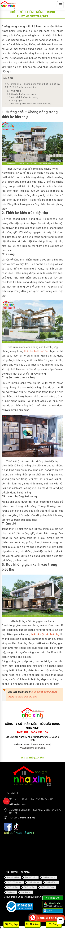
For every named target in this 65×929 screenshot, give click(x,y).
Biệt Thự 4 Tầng (29, 887)
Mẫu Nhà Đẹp (26, 892)
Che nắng (14, 91)
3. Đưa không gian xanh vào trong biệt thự (28, 103)
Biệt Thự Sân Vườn (47, 887)
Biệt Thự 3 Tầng (12, 887)
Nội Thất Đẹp (32, 924)
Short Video (11, 892)
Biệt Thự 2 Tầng (51, 882)
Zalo (47, 911)
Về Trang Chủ (53, 897)
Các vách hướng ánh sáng (22, 97)
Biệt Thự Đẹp (11, 924)
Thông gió (14, 100)
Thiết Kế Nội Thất (13, 877)
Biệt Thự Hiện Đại (49, 877)
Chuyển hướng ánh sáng (21, 94)
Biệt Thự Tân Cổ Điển (14, 882)
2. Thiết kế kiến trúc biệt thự (21, 87)
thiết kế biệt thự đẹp (36, 351)
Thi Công (53, 924)
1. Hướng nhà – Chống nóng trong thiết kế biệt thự (32, 84)
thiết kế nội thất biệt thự (44, 634)
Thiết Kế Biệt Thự (31, 877)
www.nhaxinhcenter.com (37, 744)
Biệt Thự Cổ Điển (34, 882)
